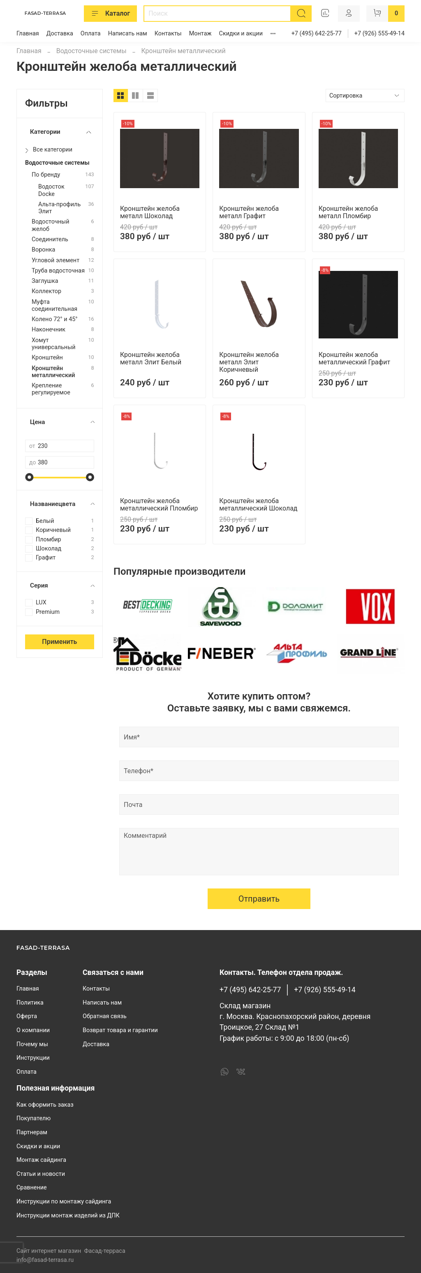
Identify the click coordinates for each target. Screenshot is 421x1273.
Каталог (110, 13)
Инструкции (33, 1057)
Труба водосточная (58, 270)
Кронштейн (47, 357)
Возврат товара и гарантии (120, 1030)
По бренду (46, 174)
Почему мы (32, 1044)
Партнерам (31, 1132)
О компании (33, 1030)
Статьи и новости (40, 1173)
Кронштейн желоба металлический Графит (354, 358)
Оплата (91, 33)
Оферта (26, 1016)
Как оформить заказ (45, 1104)
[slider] (29, 477)
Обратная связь (105, 1016)
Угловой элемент (55, 260)
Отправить (259, 899)
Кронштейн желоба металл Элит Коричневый (249, 362)
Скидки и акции (241, 33)
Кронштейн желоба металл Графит (249, 212)
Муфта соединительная (54, 305)
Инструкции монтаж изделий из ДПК (68, 1215)
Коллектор (46, 291)
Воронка (43, 249)
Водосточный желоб (50, 225)
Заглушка (45, 280)
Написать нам (127, 33)
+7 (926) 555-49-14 (379, 33)
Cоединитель (50, 239)
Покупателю (33, 1118)
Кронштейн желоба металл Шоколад (150, 212)
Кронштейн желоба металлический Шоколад (258, 504)
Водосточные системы (91, 51)
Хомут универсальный (54, 344)
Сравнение (31, 1187)
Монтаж (200, 33)
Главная (27, 33)
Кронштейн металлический (53, 372)
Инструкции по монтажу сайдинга (63, 1201)
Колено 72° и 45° (55, 319)
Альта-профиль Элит (59, 208)
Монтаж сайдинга (41, 1159)
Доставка (59, 33)
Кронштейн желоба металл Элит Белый (150, 358)
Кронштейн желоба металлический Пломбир (159, 504)
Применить (59, 642)
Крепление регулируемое (51, 389)
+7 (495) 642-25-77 (316, 33)
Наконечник (48, 329)
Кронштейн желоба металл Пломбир (348, 212)
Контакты (168, 33)
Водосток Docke (51, 190)
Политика (30, 1002)
